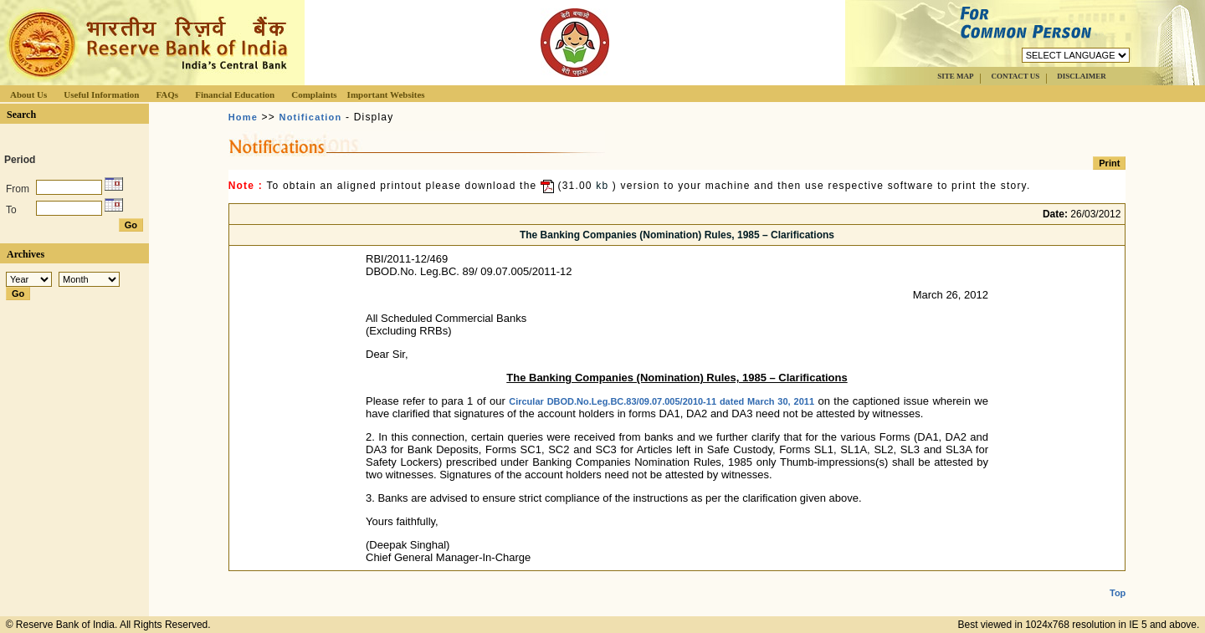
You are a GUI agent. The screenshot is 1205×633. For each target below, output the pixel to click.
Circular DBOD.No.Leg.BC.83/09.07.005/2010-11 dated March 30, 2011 (661, 401)
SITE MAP (955, 76)
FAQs (167, 94)
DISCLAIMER (1081, 76)
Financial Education (234, 94)
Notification (310, 117)
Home (243, 117)
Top (1118, 579)
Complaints (313, 94)
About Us (28, 94)
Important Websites (386, 94)
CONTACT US (1015, 76)
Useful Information (101, 94)
